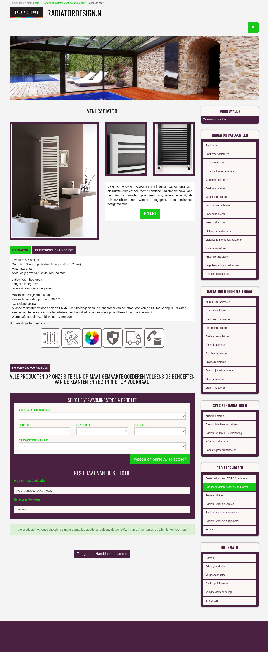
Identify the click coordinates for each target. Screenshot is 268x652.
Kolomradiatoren (215, 222)
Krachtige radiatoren (217, 256)
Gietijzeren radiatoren (218, 319)
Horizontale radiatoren (218, 205)
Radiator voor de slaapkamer (222, 521)
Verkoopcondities (215, 575)
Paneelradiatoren (215, 214)
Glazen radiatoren (216, 344)
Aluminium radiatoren (218, 302)
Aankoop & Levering (217, 583)
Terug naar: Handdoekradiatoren (102, 554)
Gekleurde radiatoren (218, 336)
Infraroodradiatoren (217, 441)
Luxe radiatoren (215, 162)
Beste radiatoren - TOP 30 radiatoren (227, 478)
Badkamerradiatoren (217, 154)
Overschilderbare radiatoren (222, 424)
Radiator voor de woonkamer (222, 512)
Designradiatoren (215, 188)
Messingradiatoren (216, 310)
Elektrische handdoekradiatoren (224, 239)
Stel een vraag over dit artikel (30, 367)
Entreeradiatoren (215, 495)
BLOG (209, 529)
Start (36, 3)
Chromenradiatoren (217, 327)
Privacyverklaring (215, 566)
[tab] (20, 250)
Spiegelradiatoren (216, 361)
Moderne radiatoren (217, 179)
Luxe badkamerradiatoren (220, 171)
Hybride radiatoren (216, 248)
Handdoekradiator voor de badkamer (63, 3)
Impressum (212, 600)
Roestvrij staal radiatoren (220, 370)
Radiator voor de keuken (220, 504)
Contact (210, 558)
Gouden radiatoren (216, 353)
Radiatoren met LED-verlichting (224, 433)
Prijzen (150, 213)
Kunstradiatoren (215, 415)
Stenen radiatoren (216, 379)
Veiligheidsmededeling (219, 592)
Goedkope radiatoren (218, 273)
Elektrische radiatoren (218, 231)
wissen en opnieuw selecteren (160, 459)
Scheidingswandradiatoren (221, 450)
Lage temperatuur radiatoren (222, 265)
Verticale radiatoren (217, 196)
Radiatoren (212, 145)
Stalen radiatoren (215, 387)
